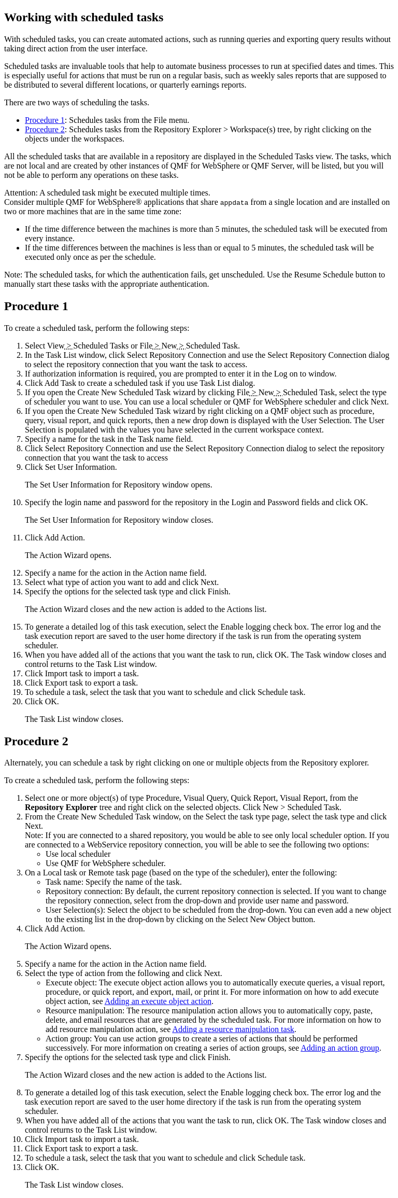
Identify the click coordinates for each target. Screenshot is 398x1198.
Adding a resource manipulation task (233, 1029)
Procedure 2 (45, 129)
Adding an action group (340, 1047)
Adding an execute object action (158, 1001)
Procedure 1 (45, 120)
